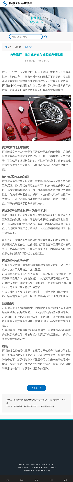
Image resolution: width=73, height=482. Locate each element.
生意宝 (46, 467)
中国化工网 (28, 467)
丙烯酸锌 (7, 85)
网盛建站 (53, 467)
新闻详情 (28, 47)
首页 (9, 47)
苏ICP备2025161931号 (41, 471)
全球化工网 (38, 467)
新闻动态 (18, 47)
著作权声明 (28, 471)
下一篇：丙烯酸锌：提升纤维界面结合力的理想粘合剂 (30, 406)
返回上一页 (36, 388)
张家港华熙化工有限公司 (28, 464)
